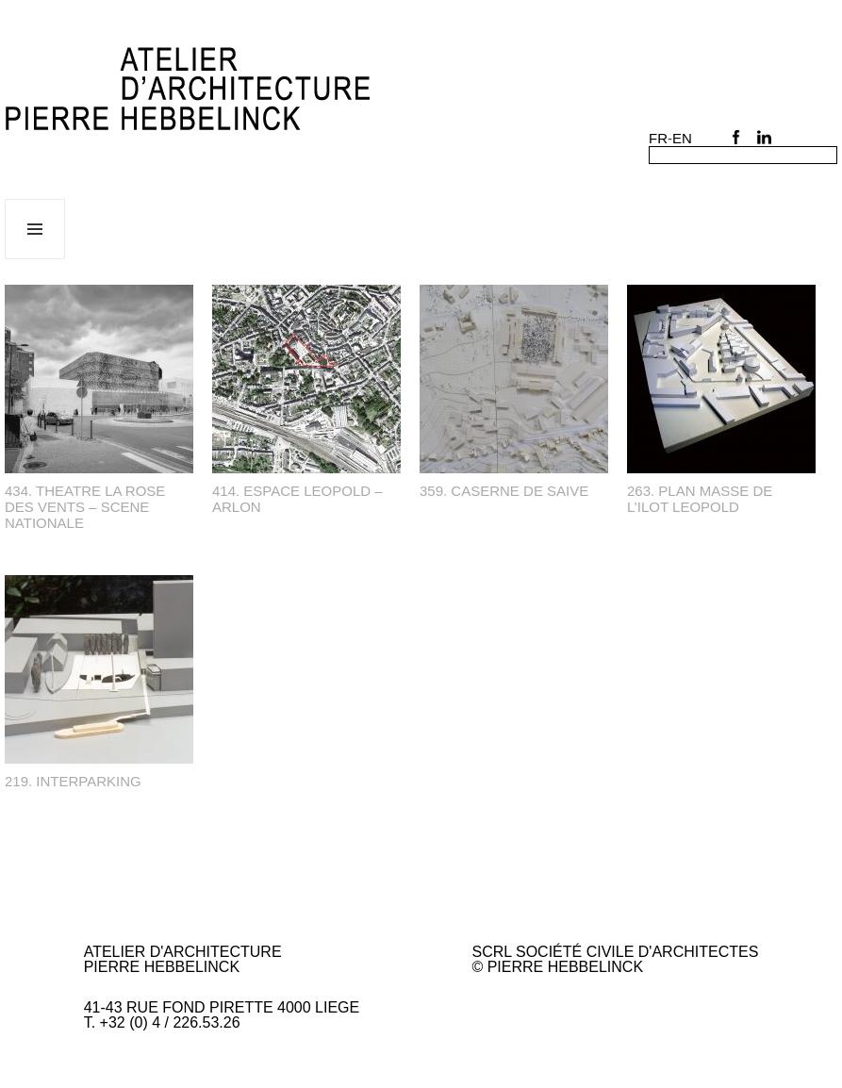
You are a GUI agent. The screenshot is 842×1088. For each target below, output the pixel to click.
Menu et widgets (35, 258)
